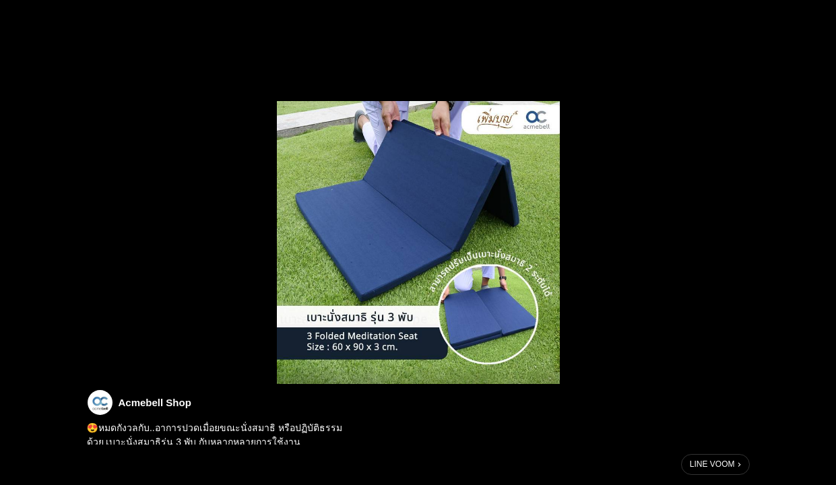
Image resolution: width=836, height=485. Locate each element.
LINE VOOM (712, 464)
